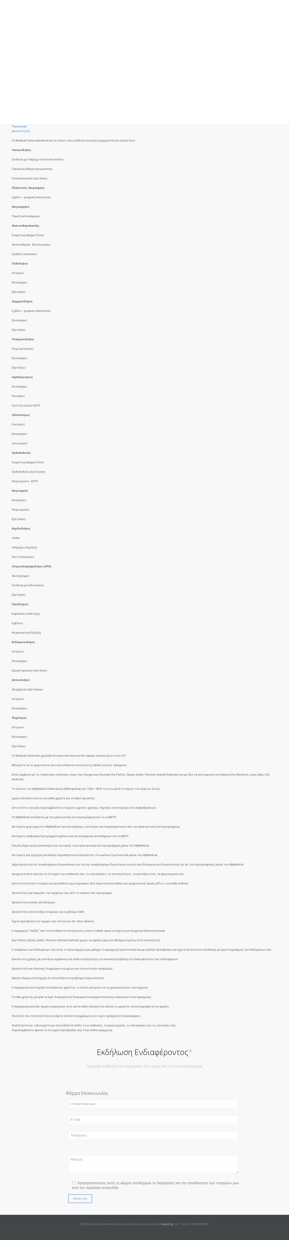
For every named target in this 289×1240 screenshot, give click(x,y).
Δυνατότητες (21, 131)
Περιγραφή (19, 126)
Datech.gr (167, 1224)
